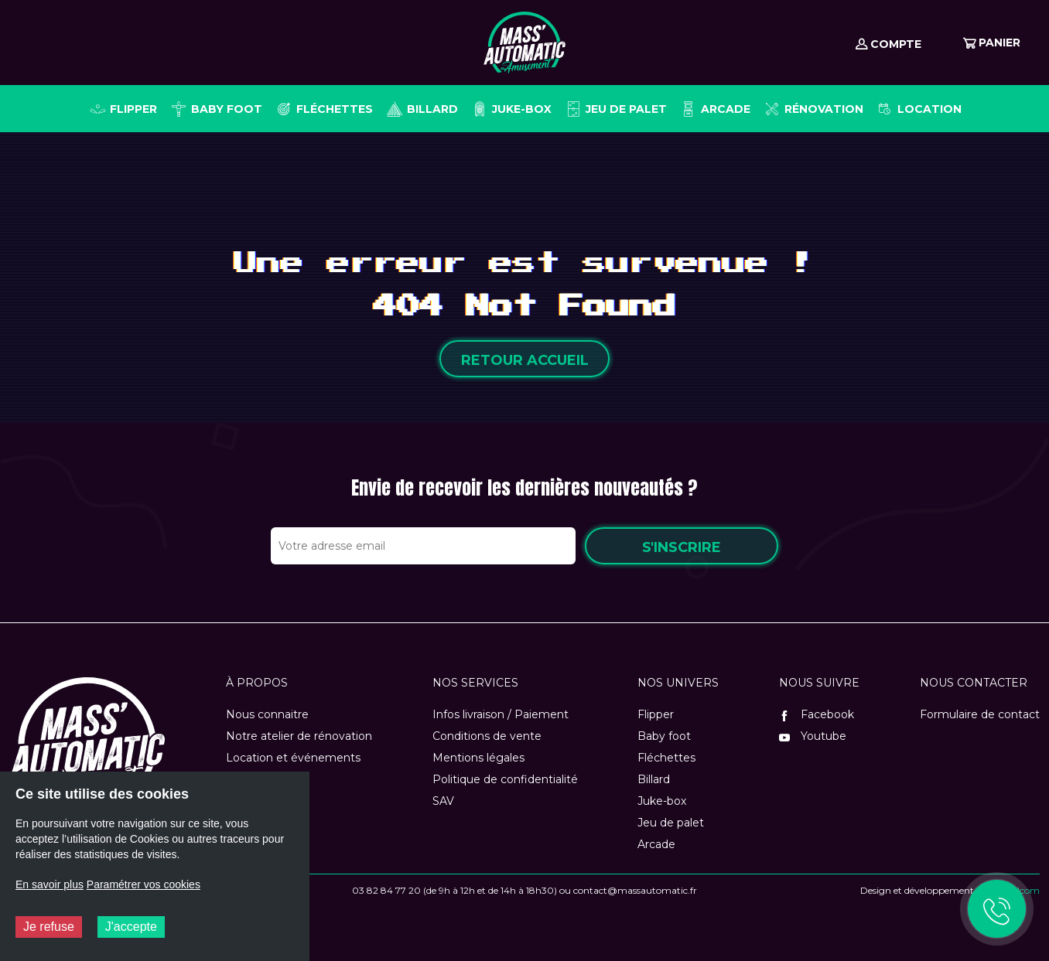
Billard (653, 779)
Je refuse (48, 926)
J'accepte (131, 926)
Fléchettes (666, 758)
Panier (991, 42)
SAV (443, 801)
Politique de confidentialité (505, 779)
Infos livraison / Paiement (500, 714)
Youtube (812, 736)
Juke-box (661, 801)
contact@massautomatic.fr (635, 890)
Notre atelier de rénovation (299, 736)
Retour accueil (525, 360)
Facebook (816, 714)
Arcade (656, 844)
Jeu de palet (670, 823)
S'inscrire (681, 547)
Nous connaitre (267, 714)
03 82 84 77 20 (386, 890)
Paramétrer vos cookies (143, 884)
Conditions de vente (487, 736)
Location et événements (293, 758)
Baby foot (664, 736)
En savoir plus (49, 884)
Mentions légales (478, 758)
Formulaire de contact (980, 714)
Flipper (655, 714)
